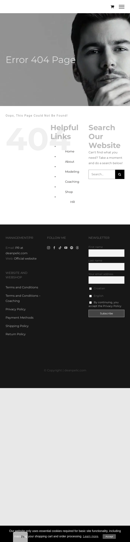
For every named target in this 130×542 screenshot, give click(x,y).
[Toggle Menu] (122, 6)
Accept (109, 536)
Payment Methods (19, 317)
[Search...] (102, 174)
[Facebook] (54, 247)
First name (96, 247)
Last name (95, 260)
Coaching (72, 181)
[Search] (119, 174)
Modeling (72, 171)
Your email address (101, 274)
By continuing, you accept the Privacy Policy (105, 304)
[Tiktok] (60, 247)
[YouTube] (65, 247)
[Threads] (77, 247)
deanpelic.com (75, 370)
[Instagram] (48, 247)
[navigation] (20, 537)
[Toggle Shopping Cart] (112, 7)
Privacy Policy (16, 309)
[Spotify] (71, 247)
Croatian (97, 288)
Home (69, 151)
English (96, 295)
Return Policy (16, 334)
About (69, 161)
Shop (69, 192)
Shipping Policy (17, 326)
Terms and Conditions (22, 287)
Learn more (90, 536)
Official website (25, 258)
